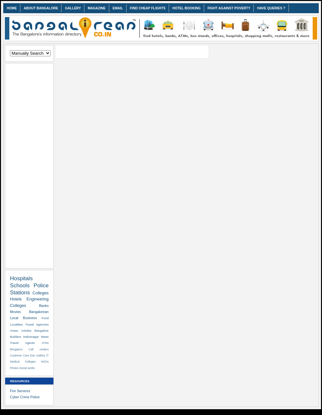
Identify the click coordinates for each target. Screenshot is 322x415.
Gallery (40, 355)
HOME (12, 8)
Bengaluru (16, 349)
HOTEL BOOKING (186, 8)
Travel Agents (22, 343)
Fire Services (20, 391)
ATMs (45, 343)
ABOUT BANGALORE (41, 8)
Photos (14, 368)
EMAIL (117, 8)
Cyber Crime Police (25, 397)
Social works (27, 368)
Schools (20, 285)
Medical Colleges (23, 361)
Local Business (23, 318)
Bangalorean (39, 312)
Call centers (39, 349)
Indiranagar (31, 336)
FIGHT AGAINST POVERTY (228, 8)
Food (45, 318)
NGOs (45, 361)
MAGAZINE (97, 8)
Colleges (41, 292)
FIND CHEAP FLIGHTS (148, 8)
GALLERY (73, 8)
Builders (15, 336)
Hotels (16, 299)
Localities (16, 324)
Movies (15, 312)
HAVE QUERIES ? (271, 8)
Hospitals (21, 278)
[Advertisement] (29, 164)
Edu (32, 355)
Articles (26, 330)
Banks (44, 306)
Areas (14, 330)
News (45, 336)
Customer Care (19, 355)
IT (47, 355)
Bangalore (41, 330)
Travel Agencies (37, 324)
